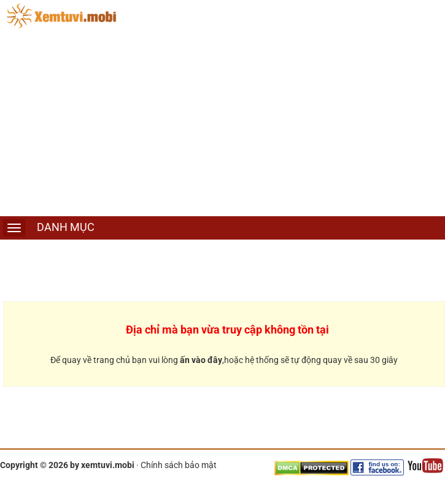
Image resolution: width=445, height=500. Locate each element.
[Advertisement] (222, 124)
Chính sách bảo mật (179, 465)
